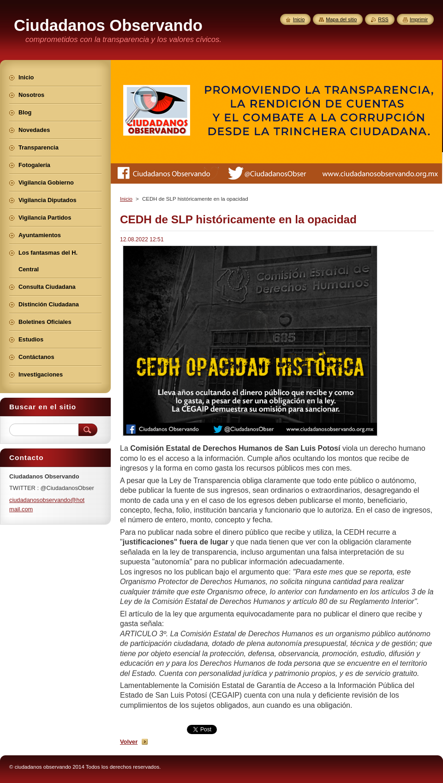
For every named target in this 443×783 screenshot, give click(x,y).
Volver (129, 741)
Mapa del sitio (341, 19)
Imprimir (419, 19)
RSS (383, 19)
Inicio (126, 199)
